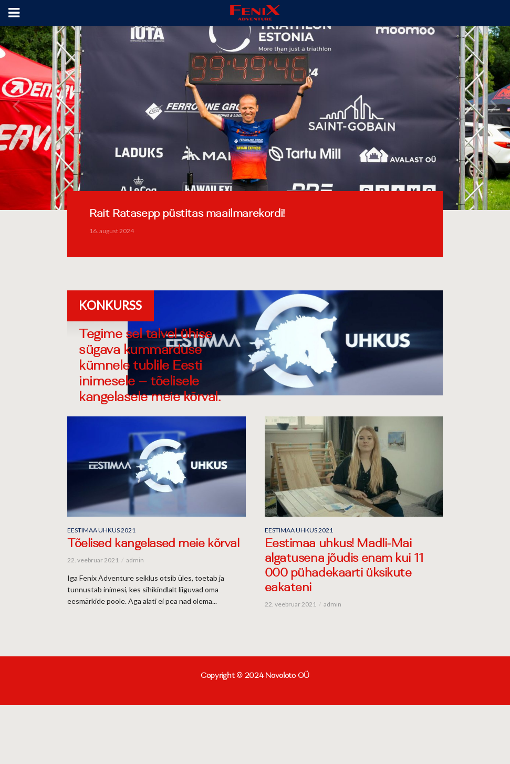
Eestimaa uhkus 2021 (101, 530)
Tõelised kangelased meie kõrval (153, 544)
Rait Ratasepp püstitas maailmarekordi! (187, 214)
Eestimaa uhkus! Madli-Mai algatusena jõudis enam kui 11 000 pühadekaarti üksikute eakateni (344, 566)
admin (135, 560)
